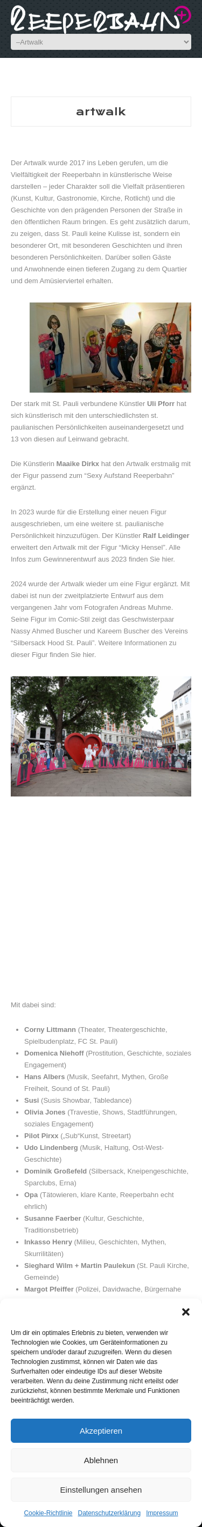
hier (167, 559)
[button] (185, 1312)
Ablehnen (101, 1460)
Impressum (162, 1513)
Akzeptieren (101, 1430)
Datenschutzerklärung (109, 1513)
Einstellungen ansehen (101, 1489)
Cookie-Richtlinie (48, 1513)
